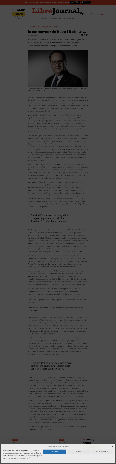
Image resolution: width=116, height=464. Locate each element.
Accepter (55, 451)
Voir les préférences (102, 451)
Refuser (78, 451)
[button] (112, 447)
